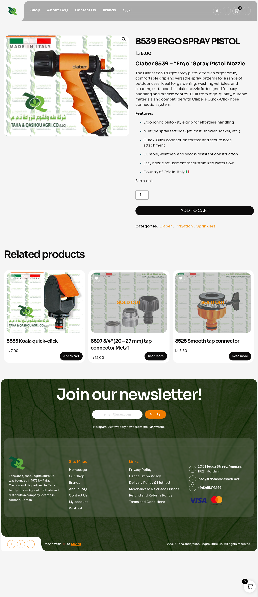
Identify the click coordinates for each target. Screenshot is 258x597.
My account (78, 502)
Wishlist (75, 508)
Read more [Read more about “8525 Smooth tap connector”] (240, 356)
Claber (165, 226)
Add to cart (194, 210)
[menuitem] (127, 10)
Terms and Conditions (147, 502)
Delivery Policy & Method (149, 483)
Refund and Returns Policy (150, 495)
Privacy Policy (140, 470)
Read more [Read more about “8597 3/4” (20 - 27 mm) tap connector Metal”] (156, 356)
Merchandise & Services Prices (154, 489)
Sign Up (155, 414)
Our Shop (76, 476)
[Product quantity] (142, 195)
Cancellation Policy (145, 476)
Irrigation (184, 226)
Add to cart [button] (71, 356)
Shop (35, 10)
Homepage (78, 470)
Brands (109, 10)
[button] (122, 39)
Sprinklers (205, 226)
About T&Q (57, 10)
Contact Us (85, 10)
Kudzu (76, 544)
